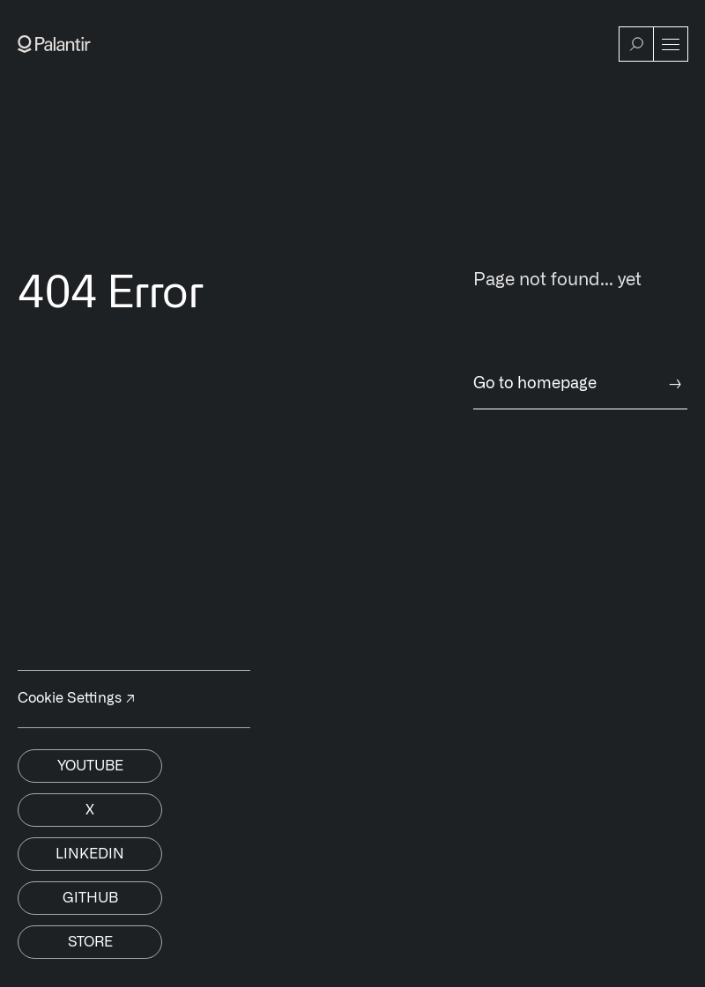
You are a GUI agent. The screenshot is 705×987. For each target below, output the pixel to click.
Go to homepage (580, 384)
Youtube (90, 766)
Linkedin (90, 854)
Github (90, 898)
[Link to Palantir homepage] (54, 44)
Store (90, 942)
